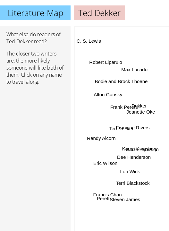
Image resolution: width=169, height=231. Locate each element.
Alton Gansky (108, 93)
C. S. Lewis (88, 41)
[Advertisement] (35, 124)
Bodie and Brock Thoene (121, 80)
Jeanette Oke (140, 110)
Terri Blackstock (132, 183)
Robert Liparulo (106, 61)
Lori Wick (129, 172)
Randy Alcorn (101, 138)
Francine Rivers (132, 127)
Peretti (104, 199)
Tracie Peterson (141, 149)
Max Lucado (134, 69)
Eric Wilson (105, 163)
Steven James (125, 199)
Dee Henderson (133, 157)
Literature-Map (35, 13)
